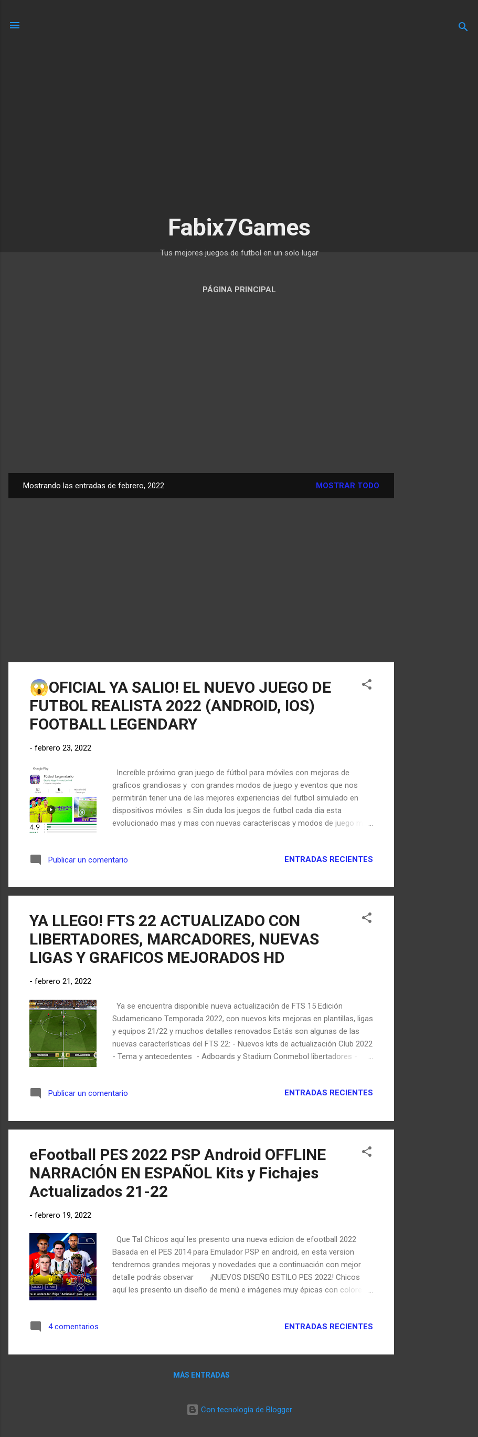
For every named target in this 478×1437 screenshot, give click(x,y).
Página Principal (239, 289)
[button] (366, 686)
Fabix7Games (239, 227)
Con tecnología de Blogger (239, 1409)
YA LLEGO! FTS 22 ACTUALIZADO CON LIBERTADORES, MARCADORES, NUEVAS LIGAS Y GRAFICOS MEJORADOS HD (174, 939)
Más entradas (201, 1375)
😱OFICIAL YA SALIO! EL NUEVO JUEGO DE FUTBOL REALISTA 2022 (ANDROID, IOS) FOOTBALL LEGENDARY (180, 705)
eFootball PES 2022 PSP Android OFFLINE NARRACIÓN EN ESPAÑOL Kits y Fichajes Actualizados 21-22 (177, 1172)
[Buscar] (463, 29)
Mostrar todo (347, 485)
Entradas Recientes (328, 859)
